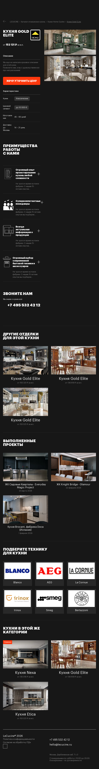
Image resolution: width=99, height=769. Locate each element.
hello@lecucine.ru (61, 744)
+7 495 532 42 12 (24, 305)
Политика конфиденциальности (19, 739)
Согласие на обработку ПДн (17, 742)
